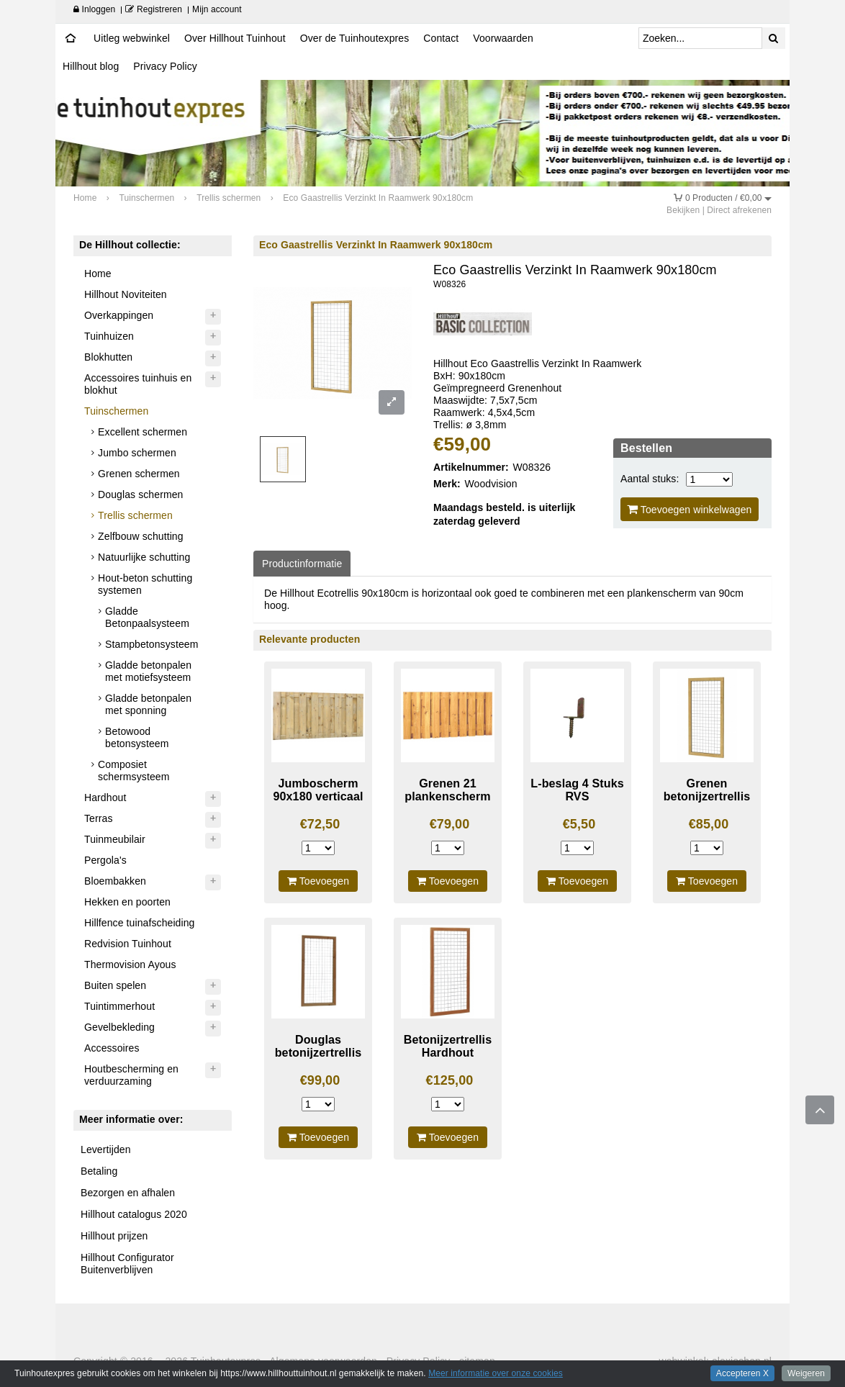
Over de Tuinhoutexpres (355, 38)
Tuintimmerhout (119, 1006)
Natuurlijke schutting (144, 557)
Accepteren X (742, 1373)
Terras (98, 818)
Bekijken (683, 210)
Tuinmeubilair (114, 839)
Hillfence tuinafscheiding (139, 923)
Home (98, 273)
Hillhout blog (91, 66)
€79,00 (450, 824)
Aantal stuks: (649, 478)
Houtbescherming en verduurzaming (131, 1075)
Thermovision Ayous (130, 964)
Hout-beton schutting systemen (145, 584)
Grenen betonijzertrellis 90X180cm (707, 796)
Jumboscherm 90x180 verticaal (318, 790)
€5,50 (579, 824)
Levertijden (106, 1149)
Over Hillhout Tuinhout (235, 38)
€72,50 (320, 824)
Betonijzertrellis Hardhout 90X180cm (448, 1052)
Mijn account (217, 9)
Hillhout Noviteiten (125, 294)
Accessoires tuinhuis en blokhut (137, 384)
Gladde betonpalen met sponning (148, 704)
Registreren (153, 9)
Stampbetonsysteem (151, 644)
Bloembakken (115, 881)
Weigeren (806, 1373)
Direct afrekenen (739, 210)
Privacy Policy (165, 66)
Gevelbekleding (119, 1027)
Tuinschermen (116, 411)
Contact (440, 38)
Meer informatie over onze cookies (495, 1373)
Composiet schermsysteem (133, 770)
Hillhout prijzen (114, 1236)
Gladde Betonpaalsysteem (147, 617)
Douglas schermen (140, 494)
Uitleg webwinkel (132, 38)
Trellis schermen (135, 515)
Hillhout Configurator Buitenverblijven (127, 1263)
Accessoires (112, 1048)
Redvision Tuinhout (127, 943)
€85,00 (709, 824)
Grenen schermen (139, 473)
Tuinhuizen (109, 336)
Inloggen (94, 9)
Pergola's (105, 860)
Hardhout (105, 797)
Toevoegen (318, 881)
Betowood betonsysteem (136, 737)
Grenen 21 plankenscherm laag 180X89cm (447, 796)
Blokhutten (108, 357)
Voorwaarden (503, 38)
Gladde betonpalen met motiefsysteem (148, 671)
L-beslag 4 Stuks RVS (577, 790)
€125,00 (450, 1080)
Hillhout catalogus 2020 (134, 1214)
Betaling (99, 1171)
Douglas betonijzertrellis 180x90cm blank (318, 1052)
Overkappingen (118, 315)
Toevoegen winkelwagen (689, 509)
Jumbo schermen (137, 452)
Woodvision (491, 483)
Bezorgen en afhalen (128, 1192)
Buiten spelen (115, 985)
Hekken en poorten (127, 902)
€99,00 (320, 1080)
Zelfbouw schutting (141, 536)
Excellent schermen (142, 432)
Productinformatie (302, 563)
